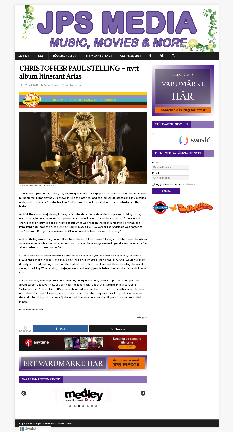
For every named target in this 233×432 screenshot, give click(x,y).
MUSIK (22, 56)
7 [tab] (96, 406)
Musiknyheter (73, 85)
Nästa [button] (143, 393)
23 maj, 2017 (31, 85)
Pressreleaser (51, 85)
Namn (155, 162)
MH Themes (66, 423)
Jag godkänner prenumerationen (173, 184)
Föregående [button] (24, 393)
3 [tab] (79, 406)
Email (155, 173)
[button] (173, 56)
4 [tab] (83, 406)
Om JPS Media (129, 56)
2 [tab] (75, 406)
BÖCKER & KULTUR (64, 56)
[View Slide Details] (83, 394)
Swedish (28, 429)
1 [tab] (70, 406)
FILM (39, 56)
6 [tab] (92, 406)
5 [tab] (88, 406)
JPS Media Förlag (98, 56)
